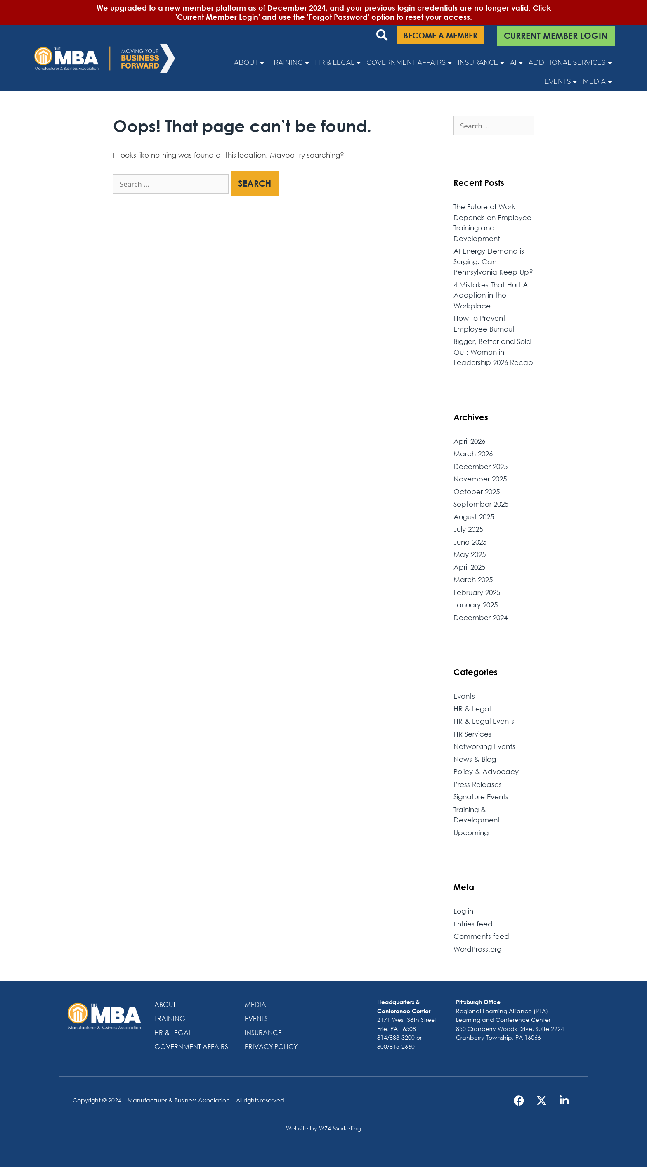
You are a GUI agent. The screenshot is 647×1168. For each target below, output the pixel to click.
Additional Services (570, 63)
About (249, 63)
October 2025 (476, 492)
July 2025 (468, 530)
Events (561, 82)
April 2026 (469, 441)
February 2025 (476, 592)
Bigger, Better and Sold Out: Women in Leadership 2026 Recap (493, 352)
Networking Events (484, 747)
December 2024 (480, 618)
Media (597, 82)
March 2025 (473, 580)
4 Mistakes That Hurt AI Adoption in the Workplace (491, 295)
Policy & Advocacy (486, 772)
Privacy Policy (271, 1047)
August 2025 (473, 517)
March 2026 (473, 454)
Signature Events (480, 797)
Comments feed (481, 937)
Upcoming (471, 833)
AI (516, 63)
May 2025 (469, 555)
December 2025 (480, 466)
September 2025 (480, 504)
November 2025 (480, 479)
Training (289, 63)
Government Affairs (409, 63)
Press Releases (477, 784)
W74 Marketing (340, 1129)
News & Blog (474, 759)
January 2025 (475, 605)
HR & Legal (338, 63)
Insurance (481, 63)
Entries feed (473, 924)
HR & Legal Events (483, 722)
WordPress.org (477, 949)
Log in (463, 911)
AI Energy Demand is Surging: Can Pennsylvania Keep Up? (493, 262)
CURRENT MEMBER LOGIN (556, 36)
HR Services (472, 734)
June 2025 (469, 542)
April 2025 (469, 567)
